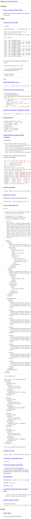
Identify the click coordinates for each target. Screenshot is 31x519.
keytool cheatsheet (9, 187)
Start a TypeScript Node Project (13, 10)
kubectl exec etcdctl (9, 195)
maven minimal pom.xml (11, 205)
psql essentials (8, 476)
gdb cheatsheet (8, 117)
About (16, 1)
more (5, 79)
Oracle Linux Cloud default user (13, 458)
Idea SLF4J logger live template (13, 465)
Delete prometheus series (11, 82)
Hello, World (7, 513)
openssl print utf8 (9, 451)
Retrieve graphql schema (11, 500)
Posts (12, 1)
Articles (6, 1)
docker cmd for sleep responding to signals (17, 110)
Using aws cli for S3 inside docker (14, 89)
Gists (9, 1)
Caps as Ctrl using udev (11, 22)
